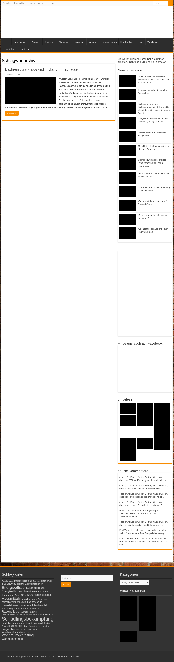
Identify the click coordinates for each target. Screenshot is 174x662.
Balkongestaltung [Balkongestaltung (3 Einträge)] (23, 581)
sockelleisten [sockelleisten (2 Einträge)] (44, 623)
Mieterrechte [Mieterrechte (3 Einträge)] (25, 605)
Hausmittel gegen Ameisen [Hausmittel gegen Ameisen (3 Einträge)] (33, 599)
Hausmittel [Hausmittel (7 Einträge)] (10, 598)
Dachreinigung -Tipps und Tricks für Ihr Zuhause (41, 69)
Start (7, 41)
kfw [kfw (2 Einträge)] (16, 606)
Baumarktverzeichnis (23, 3)
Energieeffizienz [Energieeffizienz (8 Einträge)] (15, 587)
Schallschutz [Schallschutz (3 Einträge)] (46, 614)
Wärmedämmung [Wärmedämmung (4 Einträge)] (12, 638)
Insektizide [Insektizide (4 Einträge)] (8, 605)
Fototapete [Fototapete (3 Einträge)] (42, 591)
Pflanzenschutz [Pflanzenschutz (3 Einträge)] (31, 608)
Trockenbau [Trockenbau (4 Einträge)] (18, 629)
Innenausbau (19, 42)
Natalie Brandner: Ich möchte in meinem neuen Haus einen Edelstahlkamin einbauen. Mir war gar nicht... (143, 541)
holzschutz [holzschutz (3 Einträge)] (7, 602)
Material (92, 42)
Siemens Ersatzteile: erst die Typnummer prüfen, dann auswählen (152, 163)
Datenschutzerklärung (58, 656)
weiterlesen (11, 113)
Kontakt (75, 656)
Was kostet (152, 42)
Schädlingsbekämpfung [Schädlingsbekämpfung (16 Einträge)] (28, 619)
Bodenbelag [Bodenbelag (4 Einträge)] (9, 583)
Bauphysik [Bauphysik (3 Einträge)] (47, 581)
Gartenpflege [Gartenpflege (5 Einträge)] (24, 594)
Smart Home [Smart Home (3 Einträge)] (32, 623)
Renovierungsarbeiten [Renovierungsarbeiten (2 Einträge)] (10, 615)
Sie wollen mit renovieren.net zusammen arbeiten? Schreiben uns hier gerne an (142, 60)
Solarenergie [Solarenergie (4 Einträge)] (14, 625)
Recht (141, 42)
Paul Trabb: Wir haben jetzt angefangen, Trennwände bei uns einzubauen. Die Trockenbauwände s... (139, 513)
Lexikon (50, 3)
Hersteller (9, 49)
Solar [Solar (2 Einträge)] (4, 626)
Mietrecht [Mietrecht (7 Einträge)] (39, 605)
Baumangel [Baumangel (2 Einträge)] (37, 581)
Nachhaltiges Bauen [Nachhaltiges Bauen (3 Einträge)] (12, 608)
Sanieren (49, 42)
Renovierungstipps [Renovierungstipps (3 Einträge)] (29, 614)
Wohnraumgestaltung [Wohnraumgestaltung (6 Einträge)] (18, 635)
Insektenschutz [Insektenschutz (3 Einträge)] (34, 602)
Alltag (40, 3)
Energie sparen (109, 42)
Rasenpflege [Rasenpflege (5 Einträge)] (10, 611)
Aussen (35, 42)
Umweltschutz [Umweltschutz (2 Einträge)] (31, 629)
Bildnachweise (39, 656)
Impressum (24, 656)
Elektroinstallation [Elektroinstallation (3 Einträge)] (34, 584)
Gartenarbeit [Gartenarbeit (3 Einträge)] (8, 595)
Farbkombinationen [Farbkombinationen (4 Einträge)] (25, 591)
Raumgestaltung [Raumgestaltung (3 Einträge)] (28, 612)
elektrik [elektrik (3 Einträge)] (20, 584)
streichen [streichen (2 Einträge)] (37, 626)
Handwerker (126, 42)
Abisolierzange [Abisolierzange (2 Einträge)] (8, 581)
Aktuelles (7, 3)
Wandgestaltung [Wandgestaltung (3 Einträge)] (10, 632)
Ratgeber (78, 42)
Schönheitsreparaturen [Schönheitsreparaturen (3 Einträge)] (13, 623)
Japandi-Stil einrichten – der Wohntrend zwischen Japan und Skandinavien (154, 79)
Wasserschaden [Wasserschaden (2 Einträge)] (25, 632)
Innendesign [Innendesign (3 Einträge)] (19, 602)
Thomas (9, 74)
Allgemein (63, 42)
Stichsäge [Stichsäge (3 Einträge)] (28, 626)
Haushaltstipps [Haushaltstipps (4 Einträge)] (43, 594)
